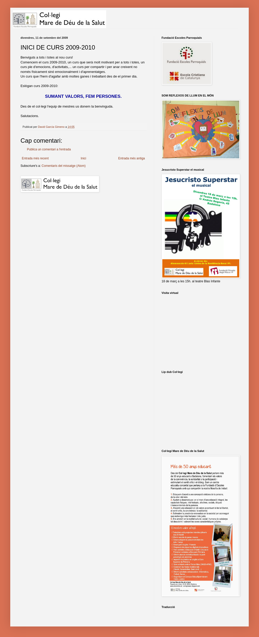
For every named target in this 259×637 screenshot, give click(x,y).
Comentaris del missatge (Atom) (63, 166)
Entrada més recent (35, 158)
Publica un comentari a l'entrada (49, 149)
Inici (83, 158)
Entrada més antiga (131, 158)
